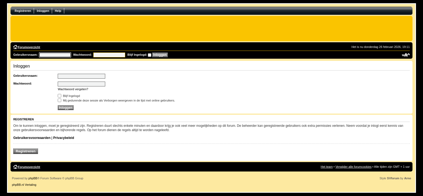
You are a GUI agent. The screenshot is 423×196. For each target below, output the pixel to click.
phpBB (32, 178)
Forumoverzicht (29, 47)
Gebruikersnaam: (25, 54)
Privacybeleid (63, 138)
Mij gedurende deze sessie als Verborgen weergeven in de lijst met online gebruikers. (116, 100)
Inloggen (43, 10)
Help (58, 10)
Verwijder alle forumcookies (353, 166)
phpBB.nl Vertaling (24, 184)
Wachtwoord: (82, 54)
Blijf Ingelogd (69, 95)
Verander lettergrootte (406, 54)
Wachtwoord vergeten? (73, 89)
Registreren (23, 10)
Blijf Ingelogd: (137, 54)
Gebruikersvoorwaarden (31, 138)
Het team (327, 166)
